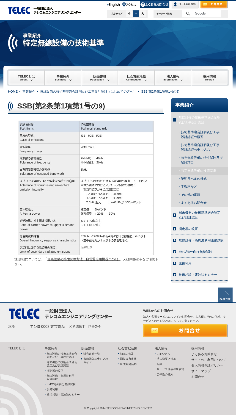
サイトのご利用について (209, 360)
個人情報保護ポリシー (207, 365)
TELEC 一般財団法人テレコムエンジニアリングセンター (47, 10)
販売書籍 (98, 78)
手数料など (189, 186)
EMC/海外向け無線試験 (195, 252)
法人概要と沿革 (166, 358)
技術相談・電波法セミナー (198, 275)
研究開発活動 (128, 364)
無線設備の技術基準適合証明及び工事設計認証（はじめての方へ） (88, 91)
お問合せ (214, 4)
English (114, 4)
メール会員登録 (185, 4)
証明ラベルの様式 (194, 178)
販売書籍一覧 (91, 353)
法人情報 (171, 78)
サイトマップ (201, 371)
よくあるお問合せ (155, 4)
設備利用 (185, 263)
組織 (159, 364)
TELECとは (26, 78)
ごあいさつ (163, 353)
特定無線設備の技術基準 (198, 170)
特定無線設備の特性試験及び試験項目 (202, 160)
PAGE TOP (225, 295)
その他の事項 (190, 194)
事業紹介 (62, 78)
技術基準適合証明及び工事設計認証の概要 (200, 134)
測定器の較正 (188, 229)
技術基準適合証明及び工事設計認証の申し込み (200, 147)
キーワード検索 (164, 14)
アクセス (131, 4)
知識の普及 (127, 353)
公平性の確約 (165, 374)
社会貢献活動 (136, 78)
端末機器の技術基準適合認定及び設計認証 (199, 215)
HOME (13, 91)
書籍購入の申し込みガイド (95, 360)
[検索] (201, 14)
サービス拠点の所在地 (170, 369)
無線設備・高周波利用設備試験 (201, 240)
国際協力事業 (128, 358)
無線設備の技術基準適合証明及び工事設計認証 (199, 120)
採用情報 (209, 78)
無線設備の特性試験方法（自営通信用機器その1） (83, 259)
